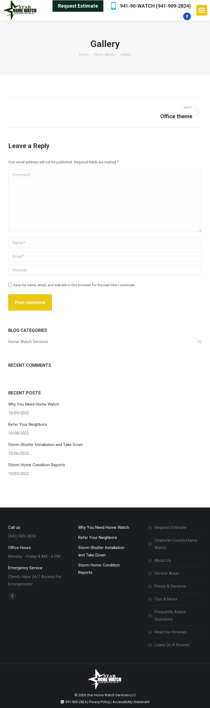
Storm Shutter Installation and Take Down (45, 444)
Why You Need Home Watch (33, 404)
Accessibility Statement (131, 702)
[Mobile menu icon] (201, 10)
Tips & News (165, 599)
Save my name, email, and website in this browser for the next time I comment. (74, 285)
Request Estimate (170, 527)
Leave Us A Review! (171, 644)
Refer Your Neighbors (27, 424)
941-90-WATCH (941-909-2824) (150, 6)
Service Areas (166, 573)
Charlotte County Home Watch (175, 544)
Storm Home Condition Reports (36, 464)
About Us (162, 560)
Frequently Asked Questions (169, 615)
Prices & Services (170, 586)
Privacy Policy (99, 702)
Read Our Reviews (170, 632)
